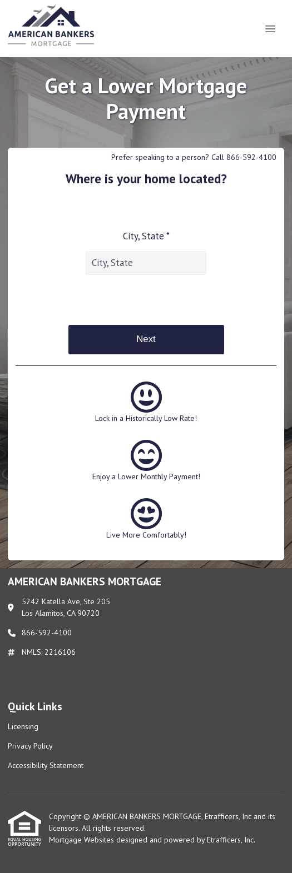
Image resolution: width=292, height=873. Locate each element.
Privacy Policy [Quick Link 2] (30, 746)
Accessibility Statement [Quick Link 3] (45, 765)
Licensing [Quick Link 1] (23, 726)
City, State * (146, 236)
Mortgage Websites (82, 840)
